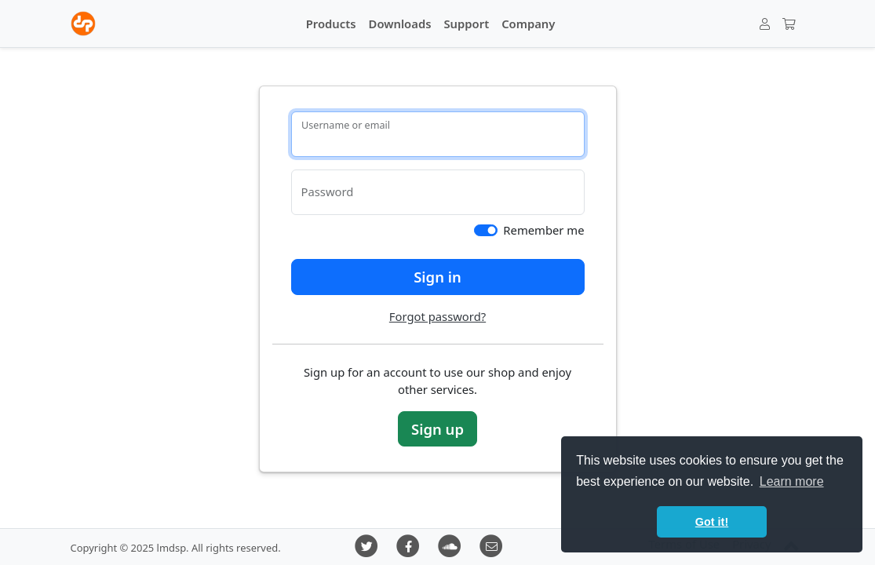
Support (466, 23)
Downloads (400, 23)
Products (331, 23)
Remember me (543, 230)
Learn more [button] (792, 481)
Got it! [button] (711, 522)
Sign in (437, 276)
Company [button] (528, 23)
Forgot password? (437, 316)
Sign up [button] (437, 429)
